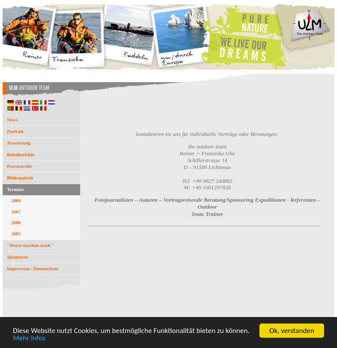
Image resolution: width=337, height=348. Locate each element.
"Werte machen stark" (30, 245)
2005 (16, 233)
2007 (16, 211)
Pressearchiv (19, 166)
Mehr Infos (29, 338)
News (12, 119)
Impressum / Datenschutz (33, 268)
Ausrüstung (19, 142)
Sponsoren (17, 256)
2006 (16, 222)
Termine (15, 189)
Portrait (15, 131)
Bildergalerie (20, 177)
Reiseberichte (20, 154)
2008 (16, 200)
